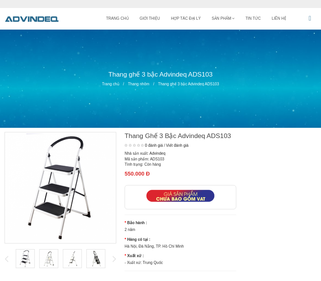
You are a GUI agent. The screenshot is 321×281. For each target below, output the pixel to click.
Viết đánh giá (177, 145)
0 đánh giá (154, 145)
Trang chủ (110, 84)
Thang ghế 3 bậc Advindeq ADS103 (188, 84)
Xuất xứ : (135, 256)
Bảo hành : (137, 223)
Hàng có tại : (138, 239)
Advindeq (157, 153)
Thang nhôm (139, 84)
